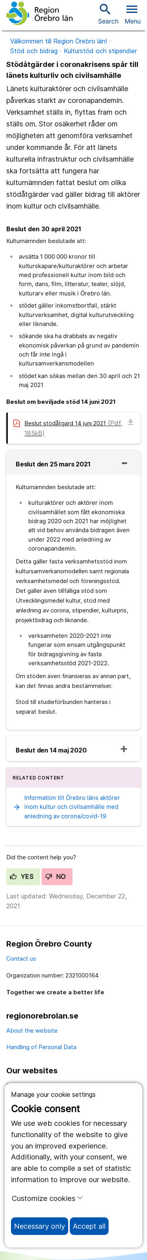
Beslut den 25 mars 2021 (53, 464)
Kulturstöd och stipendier (100, 51)
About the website (32, 1030)
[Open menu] (133, 13)
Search (108, 13)
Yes (21, 876)
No (55, 876)
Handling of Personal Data (41, 1047)
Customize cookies (47, 1198)
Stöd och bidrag (34, 51)
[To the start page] (39, 13)
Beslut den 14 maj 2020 (51, 750)
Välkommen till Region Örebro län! (58, 41)
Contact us (21, 958)
